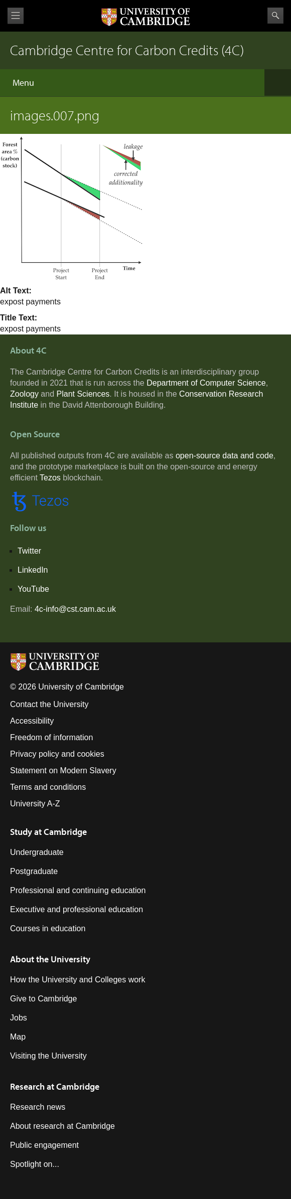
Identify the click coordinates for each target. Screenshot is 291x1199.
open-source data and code (224, 455)
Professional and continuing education (77, 890)
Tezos (50, 477)
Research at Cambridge (54, 1086)
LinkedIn (33, 570)
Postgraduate (34, 871)
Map (18, 1037)
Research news (37, 1107)
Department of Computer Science (206, 383)
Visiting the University (48, 1056)
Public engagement (44, 1145)
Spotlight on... (34, 1164)
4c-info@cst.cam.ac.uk (75, 609)
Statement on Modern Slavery (63, 770)
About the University (50, 959)
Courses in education (47, 928)
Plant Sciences (83, 394)
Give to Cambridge (43, 998)
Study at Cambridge (48, 831)
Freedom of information (51, 737)
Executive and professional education (76, 909)
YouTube (33, 589)
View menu (16, 16)
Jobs (18, 1017)
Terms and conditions (48, 787)
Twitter (29, 551)
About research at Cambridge (62, 1126)
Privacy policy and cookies (57, 754)
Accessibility (32, 721)
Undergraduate (37, 852)
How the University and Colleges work (77, 979)
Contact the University (49, 704)
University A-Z (35, 803)
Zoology (24, 394)
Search (275, 16)
